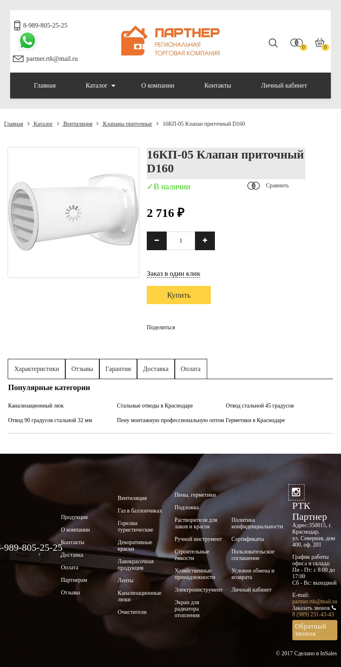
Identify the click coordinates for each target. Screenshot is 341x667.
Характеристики (36, 368)
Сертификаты (248, 539)
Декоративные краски (135, 545)
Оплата (191, 368)
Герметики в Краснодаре (255, 420)
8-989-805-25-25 (45, 25)
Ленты (125, 580)
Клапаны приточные (124, 124)
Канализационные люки (139, 596)
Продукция (74, 517)
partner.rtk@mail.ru (52, 58)
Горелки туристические (135, 526)
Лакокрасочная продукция (136, 564)
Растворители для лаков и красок (195, 523)
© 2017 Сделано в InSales (306, 653)
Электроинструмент (198, 590)
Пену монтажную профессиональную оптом (170, 420)
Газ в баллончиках (140, 511)
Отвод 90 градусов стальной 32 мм (50, 420)
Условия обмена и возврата (253, 574)
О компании (157, 85)
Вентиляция (74, 124)
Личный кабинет (284, 85)
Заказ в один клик (173, 273)
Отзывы (82, 368)
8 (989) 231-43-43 (313, 614)
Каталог (100, 85)
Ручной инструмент (198, 539)
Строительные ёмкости (191, 555)
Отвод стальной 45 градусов (260, 406)
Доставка (156, 368)
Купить (179, 295)
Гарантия (118, 368)
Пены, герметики (195, 495)
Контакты (217, 85)
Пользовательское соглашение (253, 555)
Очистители (132, 612)
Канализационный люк (36, 406)
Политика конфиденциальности (257, 523)
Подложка (186, 507)
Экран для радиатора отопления (186, 608)
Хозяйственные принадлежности (194, 574)
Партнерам (74, 580)
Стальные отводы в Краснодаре (155, 406)
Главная (45, 85)
